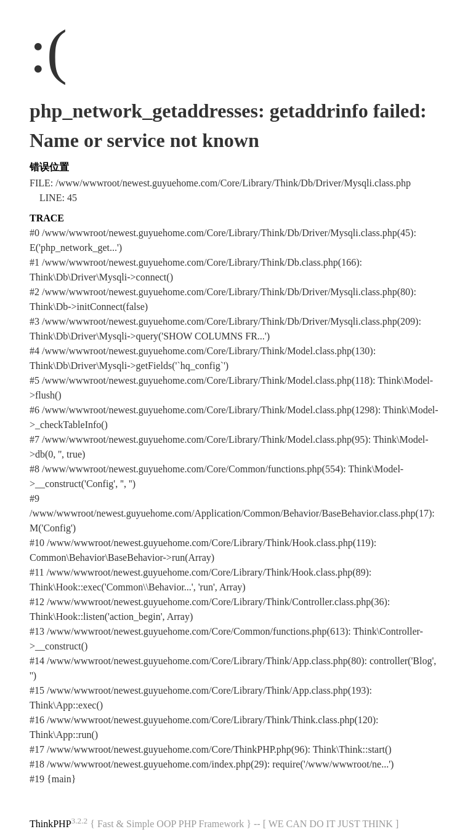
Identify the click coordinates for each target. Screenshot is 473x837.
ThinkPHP (50, 824)
